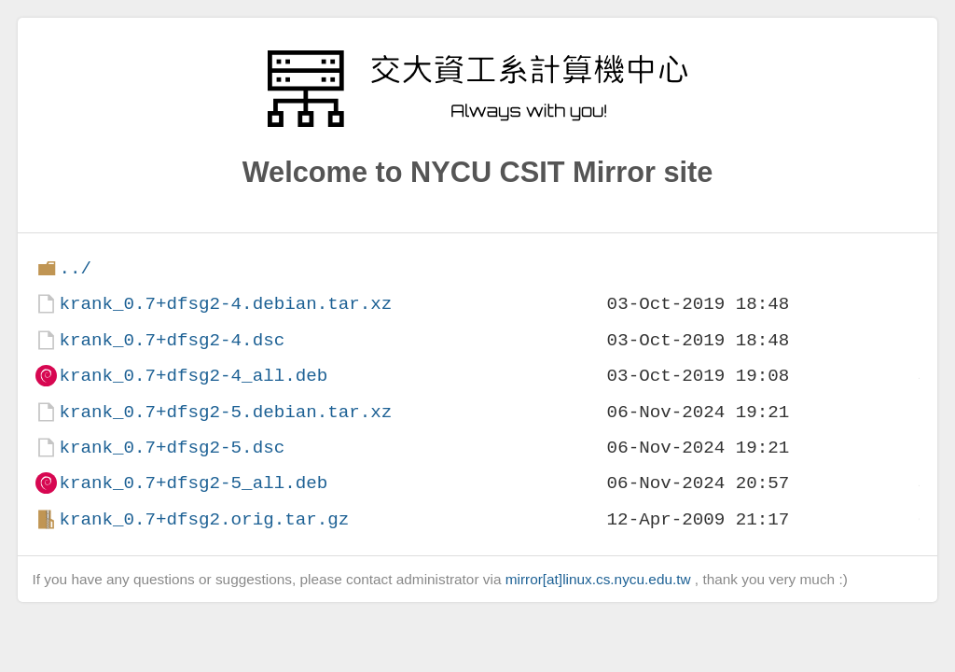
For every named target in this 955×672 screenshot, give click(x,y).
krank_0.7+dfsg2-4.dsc (171, 340)
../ (75, 268)
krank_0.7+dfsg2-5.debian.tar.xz (225, 412)
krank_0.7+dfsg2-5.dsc (171, 447)
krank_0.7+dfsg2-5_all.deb (193, 483)
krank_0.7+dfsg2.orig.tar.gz (204, 519)
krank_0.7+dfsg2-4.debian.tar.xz (225, 303)
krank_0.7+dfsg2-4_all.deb (193, 375)
